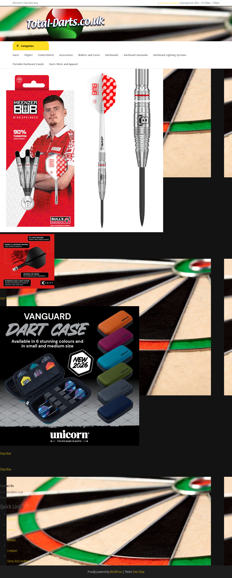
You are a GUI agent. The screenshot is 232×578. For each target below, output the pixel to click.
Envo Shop (138, 571)
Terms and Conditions (169, 3)
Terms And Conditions (19, 561)
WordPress (116, 571)
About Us (12, 519)
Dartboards (111, 55)
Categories (27, 46)
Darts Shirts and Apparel (63, 64)
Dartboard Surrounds (136, 55)
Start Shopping (8, 298)
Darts (16, 55)
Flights (28, 55)
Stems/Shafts (46, 55)
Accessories (66, 55)
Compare (12, 550)
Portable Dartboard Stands (28, 64)
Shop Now (5, 453)
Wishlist (11, 540)
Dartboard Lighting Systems (169, 55)
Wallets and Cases (89, 55)
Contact (11, 529)
